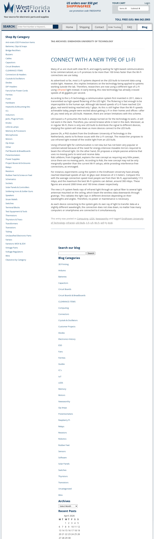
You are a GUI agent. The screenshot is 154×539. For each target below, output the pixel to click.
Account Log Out (38, 511)
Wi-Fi (97, 221)
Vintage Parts (12, 247)
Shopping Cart (64, 501)
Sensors (62, 400)
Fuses (8, 98)
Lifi (91, 221)
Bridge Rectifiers (13, 50)
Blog (144, 27)
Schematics (11, 179)
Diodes (9, 82)
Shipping (84, 27)
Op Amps (10, 143)
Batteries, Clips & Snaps (16, 46)
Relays (8, 167)
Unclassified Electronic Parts (18, 235)
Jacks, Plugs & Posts (14, 118)
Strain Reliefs (11, 199)
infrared (61, 89)
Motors (9, 139)
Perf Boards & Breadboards (18, 151)
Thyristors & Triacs (14, 219)
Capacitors (10, 62)
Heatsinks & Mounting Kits (18, 106)
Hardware (10, 102)
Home (69, 27)
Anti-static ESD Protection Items (20, 42)
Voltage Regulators (14, 251)
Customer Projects (66, 307)
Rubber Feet (64, 396)
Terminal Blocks (13, 207)
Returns (33, 501)
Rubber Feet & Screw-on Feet (19, 175)
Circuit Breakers (13, 66)
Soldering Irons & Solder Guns (19, 191)
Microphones (12, 135)
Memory (62, 354)
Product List (63, 504)
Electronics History (67, 317)
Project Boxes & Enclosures (18, 163)
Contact (99, 27)
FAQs (60, 508)
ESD (60, 321)
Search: (9, 26)
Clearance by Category (16, 259)
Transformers (12, 223)
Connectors (63, 298)
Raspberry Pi (64, 377)
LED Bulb (80, 221)
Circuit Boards (64, 279)
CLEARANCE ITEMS (14, 70)
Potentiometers (13, 155)
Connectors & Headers (16, 74)
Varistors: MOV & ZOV (16, 243)
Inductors (10, 114)
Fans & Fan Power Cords (17, 90)
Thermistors (11, 215)
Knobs (8, 122)
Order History (36, 508)
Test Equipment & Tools (16, 211)
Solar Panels (63, 410)
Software (62, 405)
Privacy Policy (83, 501)
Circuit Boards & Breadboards (71, 284)
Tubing (9, 231)
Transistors (11, 227)
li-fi (87, 221)
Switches (10, 203)
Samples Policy (84, 497)
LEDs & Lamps (12, 126)
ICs (7, 110)
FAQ (129, 27)
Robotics (62, 391)
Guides (61, 335)
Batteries (62, 270)
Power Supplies (13, 159)
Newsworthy (102, 218)
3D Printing (63, 261)
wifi (102, 221)
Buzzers (9, 54)
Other (8, 147)
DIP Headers (11, 86)
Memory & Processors (16, 130)
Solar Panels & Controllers (17, 187)
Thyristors (63, 419)
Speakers (10, 195)
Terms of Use (83, 504)
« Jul (60, 478)
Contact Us (35, 497)
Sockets (9, 183)
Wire (8, 255)
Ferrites (9, 94)
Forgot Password (38, 515)
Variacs (9, 239)
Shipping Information (40, 504)
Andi (110, 221)
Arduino (62, 266)
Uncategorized (65, 428)
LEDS (92, 218)
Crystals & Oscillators (15, 78)
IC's (60, 340)
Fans (60, 326)
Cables (9, 58)
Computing (82, 218)
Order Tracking (114, 27)
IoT (59, 345)
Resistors (10, 171)
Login (147, 3)
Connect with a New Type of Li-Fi (93, 59)
